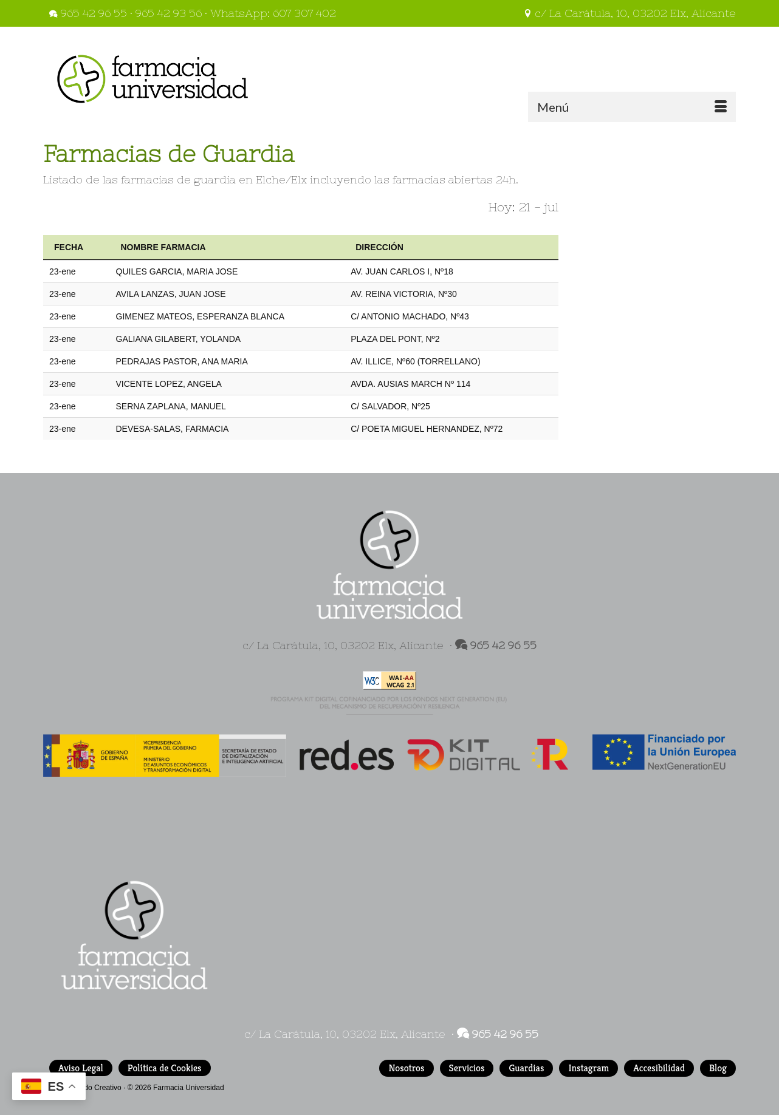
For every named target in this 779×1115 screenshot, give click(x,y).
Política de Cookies (165, 1068)
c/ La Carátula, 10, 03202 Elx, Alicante (629, 13)
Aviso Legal (80, 1068)
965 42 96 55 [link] (503, 645)
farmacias (419, 179)
